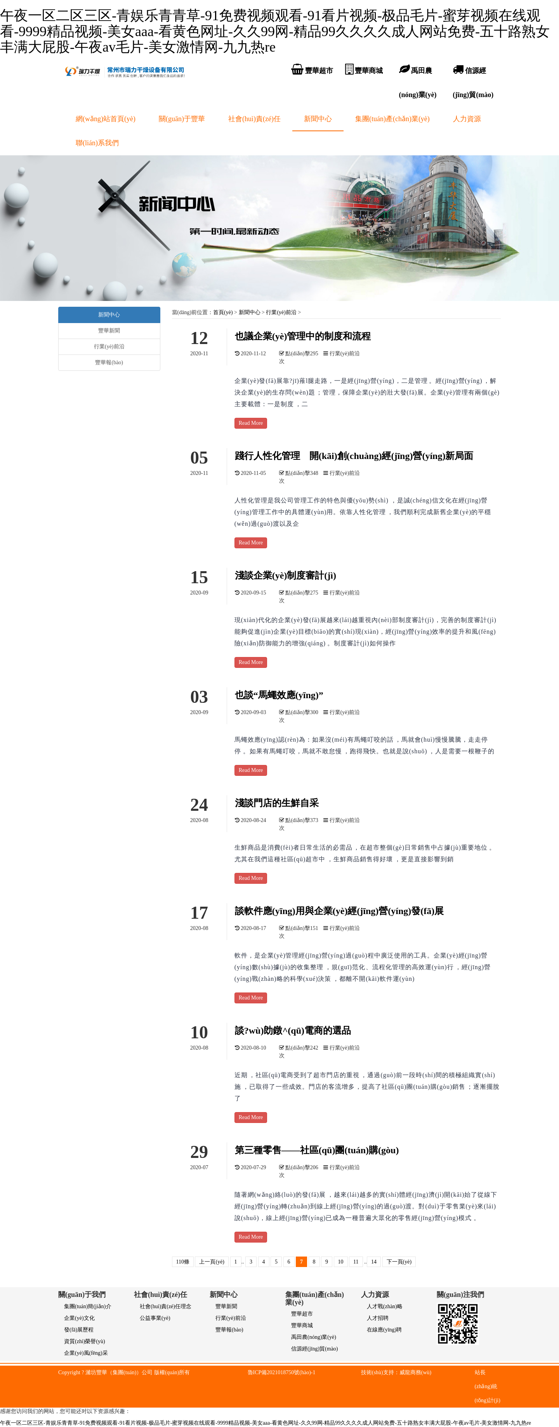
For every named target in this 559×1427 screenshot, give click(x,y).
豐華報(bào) (109, 362)
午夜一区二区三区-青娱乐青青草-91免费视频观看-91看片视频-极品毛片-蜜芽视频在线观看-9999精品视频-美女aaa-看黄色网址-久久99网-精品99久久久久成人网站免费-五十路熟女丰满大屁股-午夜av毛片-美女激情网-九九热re (275, 31)
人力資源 (467, 119)
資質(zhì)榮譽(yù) (84, 1341)
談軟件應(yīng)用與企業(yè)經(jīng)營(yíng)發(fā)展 (339, 911)
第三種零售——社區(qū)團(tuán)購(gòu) (317, 1150)
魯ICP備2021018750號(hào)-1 (282, 1372)
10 (341, 1262)
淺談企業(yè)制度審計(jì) (285, 575)
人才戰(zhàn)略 (385, 1306)
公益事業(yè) (155, 1318)
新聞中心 (318, 119)
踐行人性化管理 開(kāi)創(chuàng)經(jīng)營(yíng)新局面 (354, 456)
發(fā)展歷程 (79, 1330)
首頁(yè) (223, 312)
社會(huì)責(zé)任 (254, 119)
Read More (251, 423)
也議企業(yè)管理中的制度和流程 (303, 336)
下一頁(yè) (399, 1262)
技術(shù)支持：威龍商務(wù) (396, 1372)
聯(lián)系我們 (97, 143)
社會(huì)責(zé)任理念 (165, 1306)
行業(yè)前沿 (281, 312)
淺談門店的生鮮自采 (277, 803)
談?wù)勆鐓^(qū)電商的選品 (293, 1030)
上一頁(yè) (211, 1262)
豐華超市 (302, 1314)
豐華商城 (302, 1325)
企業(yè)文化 (79, 1318)
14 (374, 1262)
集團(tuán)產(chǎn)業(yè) (392, 119)
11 (355, 1262)
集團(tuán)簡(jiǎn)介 (87, 1306)
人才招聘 (378, 1318)
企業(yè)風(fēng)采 (86, 1353)
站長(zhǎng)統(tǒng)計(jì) (487, 1386)
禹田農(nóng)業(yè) (313, 1337)
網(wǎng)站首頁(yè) (105, 119)
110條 (182, 1262)
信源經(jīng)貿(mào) (314, 1349)
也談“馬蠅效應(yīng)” (279, 695)
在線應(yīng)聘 (384, 1330)
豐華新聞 (109, 331)
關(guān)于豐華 (182, 119)
